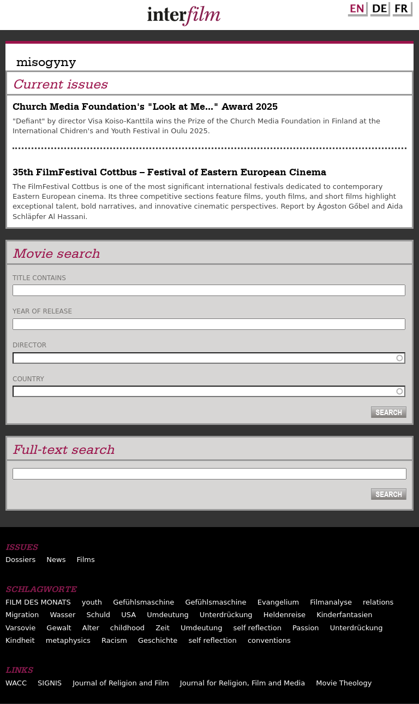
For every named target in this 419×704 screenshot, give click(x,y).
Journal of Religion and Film (121, 683)
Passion (305, 628)
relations (378, 602)
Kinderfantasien (344, 615)
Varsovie (20, 628)
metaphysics (68, 640)
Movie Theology (344, 683)
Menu (13, 17)
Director (29, 345)
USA (128, 615)
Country (28, 379)
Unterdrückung (226, 615)
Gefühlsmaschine (143, 602)
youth (92, 602)
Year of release (42, 311)
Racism (114, 640)
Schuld (98, 615)
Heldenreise (285, 615)
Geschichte (157, 640)
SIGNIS (50, 683)
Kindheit (20, 640)
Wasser (62, 615)
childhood (127, 628)
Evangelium (279, 602)
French (401, 7)
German (378, 7)
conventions (269, 640)
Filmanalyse (331, 602)
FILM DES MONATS (38, 602)
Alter (90, 628)
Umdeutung (168, 615)
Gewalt (58, 628)
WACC (16, 683)
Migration (22, 615)
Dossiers (20, 559)
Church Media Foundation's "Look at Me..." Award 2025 (145, 107)
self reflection (258, 628)
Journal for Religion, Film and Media (242, 683)
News (55, 559)
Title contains (39, 278)
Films (86, 559)
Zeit (162, 628)
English (356, 7)
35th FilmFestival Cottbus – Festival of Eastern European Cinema (169, 172)
